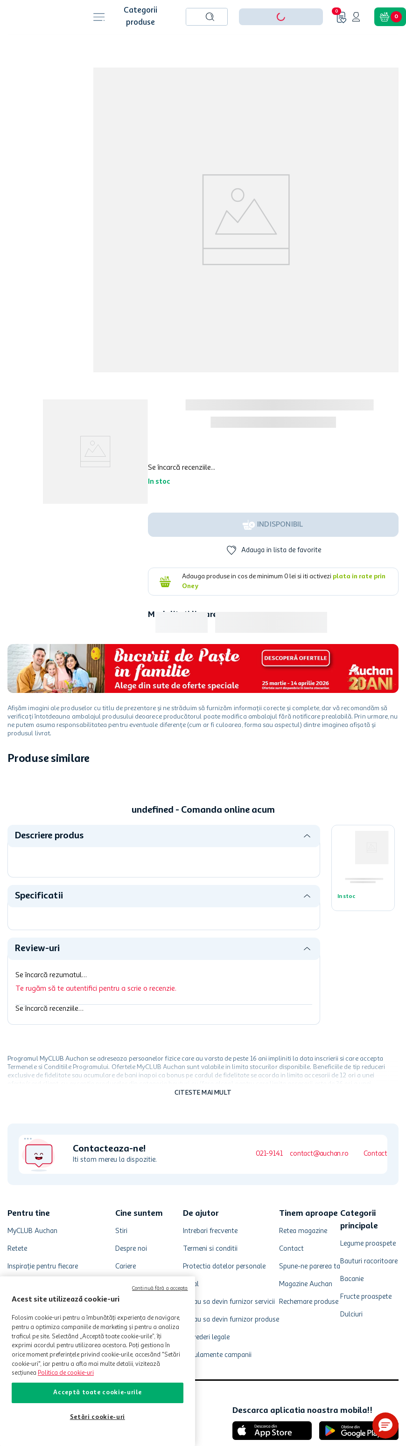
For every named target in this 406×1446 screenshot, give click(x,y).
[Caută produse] (210, 16)
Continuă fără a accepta (160, 1288)
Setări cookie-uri (97, 1417)
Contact (375, 1154)
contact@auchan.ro (319, 1154)
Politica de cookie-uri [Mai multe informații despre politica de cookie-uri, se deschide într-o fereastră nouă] (66, 1373)
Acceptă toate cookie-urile (97, 1393)
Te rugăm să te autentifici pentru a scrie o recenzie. (95, 989)
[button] (385, 1425)
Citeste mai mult (203, 1093)
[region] (97, 1361)
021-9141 (269, 1154)
